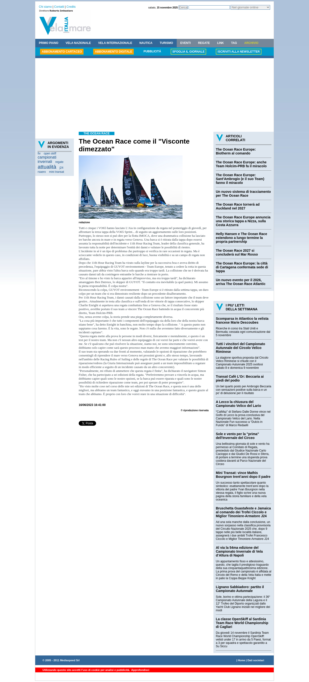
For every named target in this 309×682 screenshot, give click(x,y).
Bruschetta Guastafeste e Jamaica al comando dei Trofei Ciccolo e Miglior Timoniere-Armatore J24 (243, 512)
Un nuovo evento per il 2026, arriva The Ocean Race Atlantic (241, 282)
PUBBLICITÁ (152, 51)
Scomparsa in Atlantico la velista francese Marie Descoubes (242, 320)
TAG (234, 43)
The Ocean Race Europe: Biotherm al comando (236, 151)
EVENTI (185, 43)
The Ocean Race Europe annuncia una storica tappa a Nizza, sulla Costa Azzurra (243, 221)
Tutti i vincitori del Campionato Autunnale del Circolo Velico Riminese (240, 348)
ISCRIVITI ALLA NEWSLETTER (239, 51)
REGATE (204, 43)
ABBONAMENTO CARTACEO (62, 51)
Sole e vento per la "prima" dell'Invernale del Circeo (237, 436)
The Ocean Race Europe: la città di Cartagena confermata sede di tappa (242, 267)
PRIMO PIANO (48, 43)
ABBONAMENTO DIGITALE (113, 51)
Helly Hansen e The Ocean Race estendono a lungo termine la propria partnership (241, 238)
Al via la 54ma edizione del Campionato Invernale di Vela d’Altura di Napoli (239, 551)
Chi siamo (45, 6)
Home (241, 660)
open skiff (50, 153)
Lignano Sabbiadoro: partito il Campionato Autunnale (240, 589)
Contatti (59, 6)
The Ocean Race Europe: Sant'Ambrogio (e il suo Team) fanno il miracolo (240, 179)
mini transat (56, 172)
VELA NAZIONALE (78, 43)
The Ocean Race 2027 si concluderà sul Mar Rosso (237, 252)
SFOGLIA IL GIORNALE (188, 51)
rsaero (42, 172)
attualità (47, 167)
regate (59, 162)
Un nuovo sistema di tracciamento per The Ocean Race (243, 193)
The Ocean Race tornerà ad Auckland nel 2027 (238, 206)
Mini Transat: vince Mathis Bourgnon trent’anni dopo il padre (243, 475)
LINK (220, 43)
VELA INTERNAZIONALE (115, 43)
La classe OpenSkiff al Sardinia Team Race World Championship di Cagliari (242, 623)
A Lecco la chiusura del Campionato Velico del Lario (238, 404)
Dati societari (255, 660)
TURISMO (166, 43)
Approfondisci (140, 669)
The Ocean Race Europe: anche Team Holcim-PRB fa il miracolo (241, 164)
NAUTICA (145, 43)
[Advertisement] (154, 95)
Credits (71, 6)
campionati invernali (47, 159)
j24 (61, 167)
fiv (39, 153)
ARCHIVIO (251, 43)
